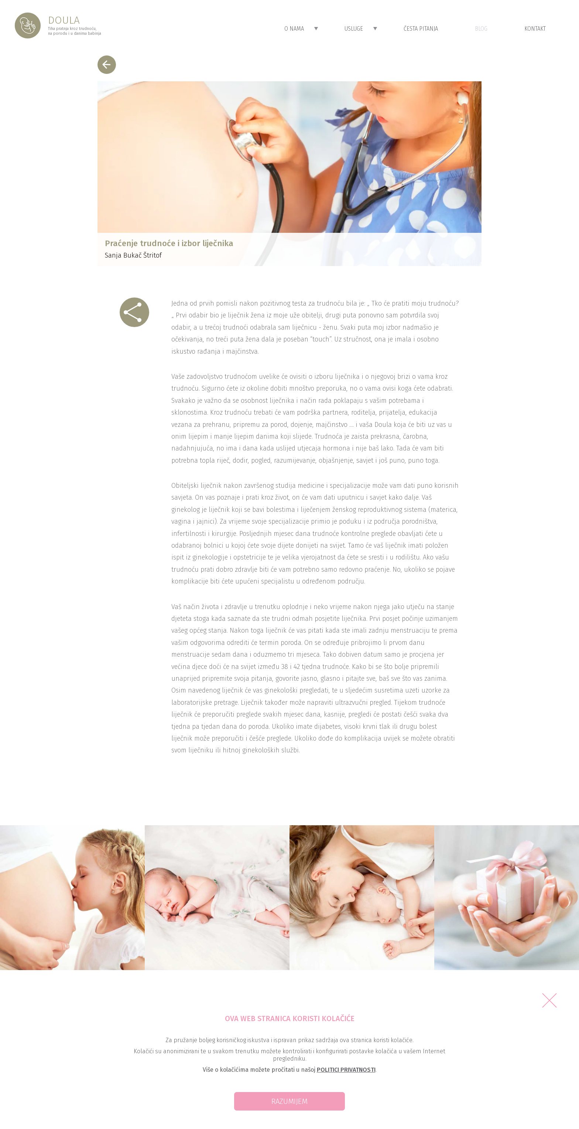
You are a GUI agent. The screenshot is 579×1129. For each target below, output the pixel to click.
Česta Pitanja (421, 28)
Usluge (361, 28)
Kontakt (535, 28)
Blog (481, 28)
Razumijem (289, 1101)
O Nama (301, 28)
